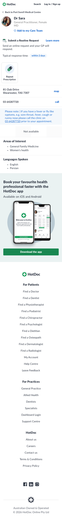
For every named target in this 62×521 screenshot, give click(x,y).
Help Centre (31, 364)
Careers (31, 446)
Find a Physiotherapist (31, 304)
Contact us (31, 452)
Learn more (52, 40)
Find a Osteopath (31, 337)
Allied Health (31, 395)
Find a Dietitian (31, 331)
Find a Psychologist (31, 324)
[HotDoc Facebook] (25, 484)
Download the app (31, 252)
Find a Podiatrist (31, 311)
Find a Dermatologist (31, 344)
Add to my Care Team (28, 30)
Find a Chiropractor (31, 318)
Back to (21, 12)
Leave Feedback (31, 370)
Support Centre (31, 421)
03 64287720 (13, 121)
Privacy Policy (31, 466)
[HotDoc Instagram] (37, 484)
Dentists (31, 401)
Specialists (31, 408)
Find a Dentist (31, 298)
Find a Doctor (31, 291)
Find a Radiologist (31, 350)
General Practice (31, 388)
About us (31, 439)
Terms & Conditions (31, 459)
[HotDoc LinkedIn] (31, 484)
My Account (31, 357)
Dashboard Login (31, 415)
